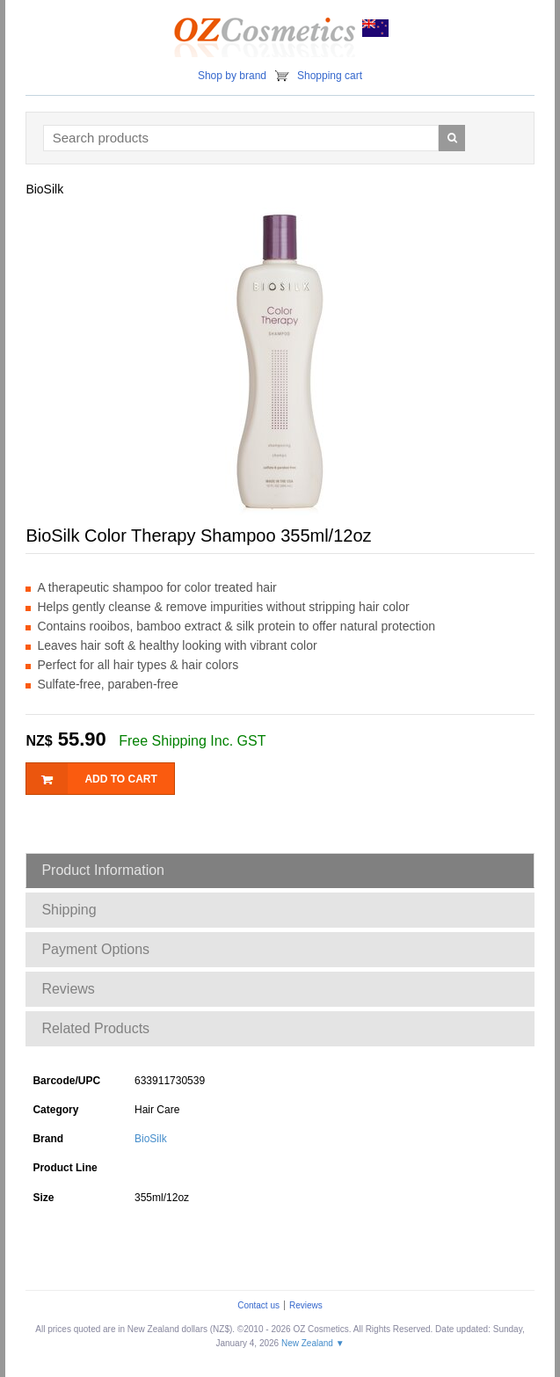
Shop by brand (232, 75)
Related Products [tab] (95, 1028)
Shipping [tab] (68, 909)
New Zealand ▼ (313, 1343)
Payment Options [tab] (95, 949)
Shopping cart (329, 75)
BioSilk (151, 1139)
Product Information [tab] (102, 870)
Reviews (306, 1305)
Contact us (258, 1305)
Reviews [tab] (67, 988)
